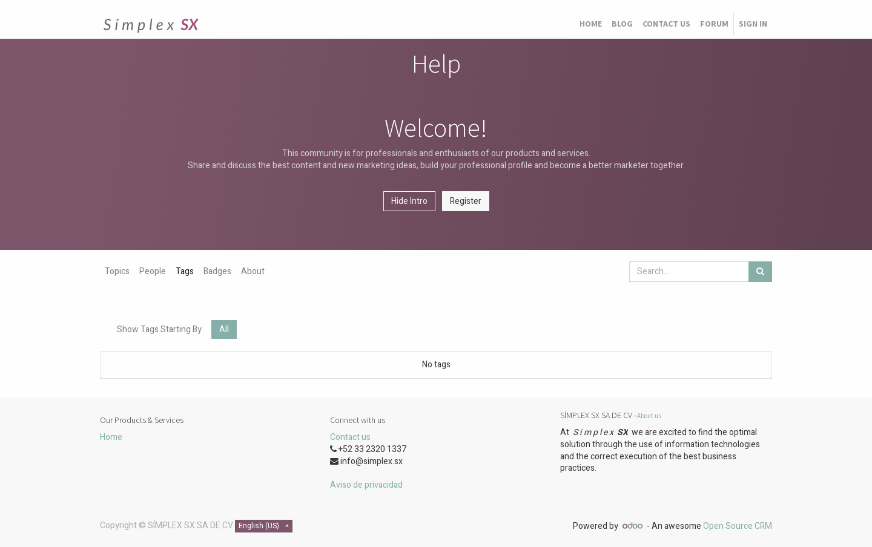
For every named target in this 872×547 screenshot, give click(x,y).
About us (649, 415)
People (152, 271)
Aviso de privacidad (366, 485)
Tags (185, 271)
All (224, 329)
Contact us (350, 437)
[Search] (760, 271)
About (253, 271)
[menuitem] (591, 24)
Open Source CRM (737, 526)
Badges (217, 271)
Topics (117, 271)
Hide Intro (409, 201)
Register (465, 201)
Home (111, 437)
